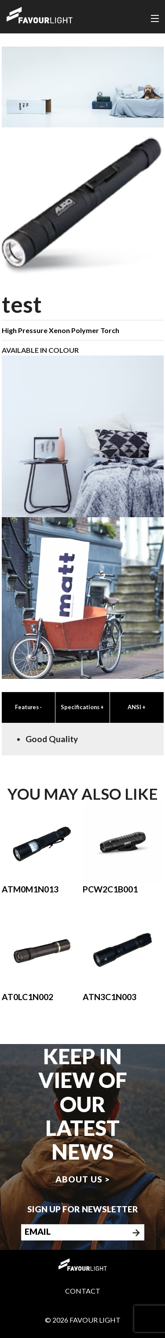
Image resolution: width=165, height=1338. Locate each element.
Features (28, 707)
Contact (82, 1291)
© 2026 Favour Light (83, 1320)
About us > (82, 1179)
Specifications (82, 707)
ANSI (137, 707)
